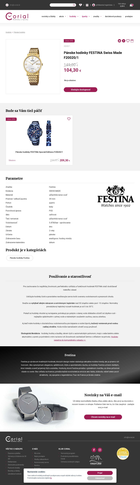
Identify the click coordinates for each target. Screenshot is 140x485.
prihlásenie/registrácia (104, 5)
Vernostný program (68, 453)
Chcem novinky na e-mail (103, 417)
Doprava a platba (14, 453)
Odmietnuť (100, 478)
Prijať (100, 473)
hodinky (72, 16)
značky (96, 16)
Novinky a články (14, 471)
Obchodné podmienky (16, 465)
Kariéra (37, 465)
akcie (61, 16)
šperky (84, 16)
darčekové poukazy (113, 16)
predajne (129, 16)
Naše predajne (39, 456)
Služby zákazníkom (41, 459)
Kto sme (37, 453)
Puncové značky (14, 468)
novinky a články (48, 16)
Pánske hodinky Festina (19, 258)
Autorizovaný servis (41, 462)
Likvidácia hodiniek (14, 474)
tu (51, 478)
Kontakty (37, 468)
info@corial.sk (14, 5)
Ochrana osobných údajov (70, 462)
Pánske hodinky (19, 32)
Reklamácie (12, 462)
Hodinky (8, 32)
